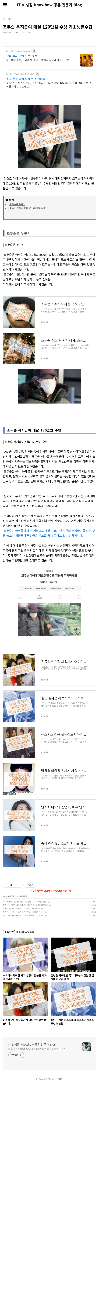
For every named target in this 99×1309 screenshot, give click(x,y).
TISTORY (50, 1303)
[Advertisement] (49, 491)
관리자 (60, 1303)
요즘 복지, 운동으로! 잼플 (21, 56)
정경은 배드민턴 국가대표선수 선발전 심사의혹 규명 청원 (25, 1128)
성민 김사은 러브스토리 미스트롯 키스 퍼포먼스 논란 (23, 1135)
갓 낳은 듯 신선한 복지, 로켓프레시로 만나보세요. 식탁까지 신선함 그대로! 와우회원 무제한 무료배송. (48, 84)
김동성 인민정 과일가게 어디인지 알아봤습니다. (21, 1132)
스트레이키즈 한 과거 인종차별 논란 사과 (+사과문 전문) (25, 1125)
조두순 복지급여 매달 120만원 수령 (27, 208)
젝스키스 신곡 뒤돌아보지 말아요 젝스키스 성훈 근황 (23, 1139)
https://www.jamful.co (18, 51)
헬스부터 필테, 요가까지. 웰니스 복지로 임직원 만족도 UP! (37, 60)
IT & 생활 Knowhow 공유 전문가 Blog (49, 4)
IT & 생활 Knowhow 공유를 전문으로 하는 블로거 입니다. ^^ (37, 1272)
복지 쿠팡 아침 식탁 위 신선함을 (25, 79)
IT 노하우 (7, 1120)
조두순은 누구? (17, 204)
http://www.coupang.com (20, 74)
